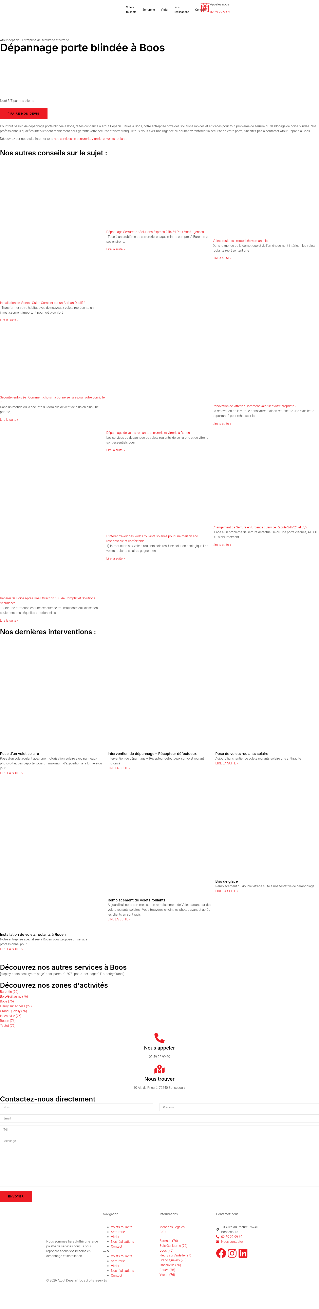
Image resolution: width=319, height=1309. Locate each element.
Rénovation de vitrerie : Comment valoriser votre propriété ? (255, 406)
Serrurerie (149, 10)
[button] (131, 1254)
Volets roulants (131, 9)
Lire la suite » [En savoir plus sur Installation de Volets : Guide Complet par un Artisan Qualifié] (9, 320)
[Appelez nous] (205, 7)
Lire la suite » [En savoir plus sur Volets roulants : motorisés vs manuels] (222, 258)
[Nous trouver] (159, 1069)
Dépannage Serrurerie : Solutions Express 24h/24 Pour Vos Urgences (155, 232)
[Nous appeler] (159, 1038)
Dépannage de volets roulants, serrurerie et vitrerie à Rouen (148, 432)
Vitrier (164, 10)
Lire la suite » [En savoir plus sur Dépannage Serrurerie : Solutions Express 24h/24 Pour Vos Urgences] (115, 249)
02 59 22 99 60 (220, 12)
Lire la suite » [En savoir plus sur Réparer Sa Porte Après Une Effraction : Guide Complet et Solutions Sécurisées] (9, 620)
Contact (116, 1249)
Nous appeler (159, 1048)
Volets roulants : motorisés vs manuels (240, 240)
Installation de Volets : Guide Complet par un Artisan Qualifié (42, 302)
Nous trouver (159, 1079)
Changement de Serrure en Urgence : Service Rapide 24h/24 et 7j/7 (260, 527)
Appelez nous (219, 4)
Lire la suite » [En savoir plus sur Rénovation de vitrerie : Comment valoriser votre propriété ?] (222, 423)
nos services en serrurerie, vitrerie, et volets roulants (90, 138)
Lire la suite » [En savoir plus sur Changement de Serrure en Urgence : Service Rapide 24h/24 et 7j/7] (222, 544)
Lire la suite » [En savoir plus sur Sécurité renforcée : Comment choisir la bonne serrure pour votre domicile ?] (9, 419)
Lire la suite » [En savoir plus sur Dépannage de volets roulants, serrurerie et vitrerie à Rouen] (115, 450)
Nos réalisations (181, 9)
